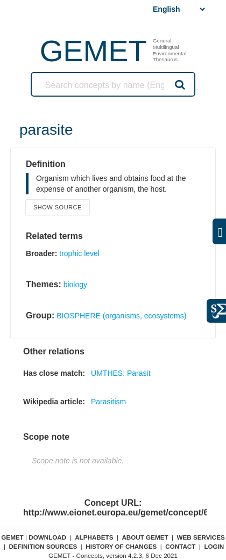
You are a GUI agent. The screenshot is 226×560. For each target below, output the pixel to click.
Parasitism (108, 401)
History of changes (121, 546)
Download (47, 537)
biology (75, 284)
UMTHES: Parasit (120, 373)
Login (214, 546)
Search (179, 84)
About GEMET (145, 537)
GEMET (93, 50)
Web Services (201, 537)
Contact (180, 546)
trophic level (79, 253)
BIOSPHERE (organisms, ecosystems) (121, 315)
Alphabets (94, 537)
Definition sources (43, 546)
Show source (57, 207)
